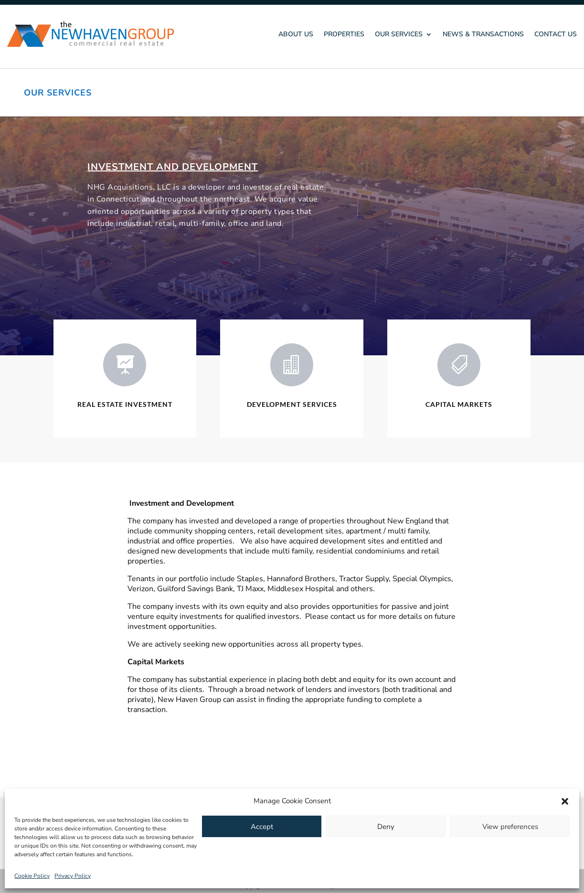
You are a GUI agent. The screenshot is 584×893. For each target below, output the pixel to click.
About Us (295, 34)
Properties (344, 34)
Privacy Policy (72, 876)
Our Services (399, 34)
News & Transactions (483, 34)
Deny (385, 826)
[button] (565, 801)
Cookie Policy (32, 876)
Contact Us (555, 34)
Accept (262, 826)
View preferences (510, 826)
